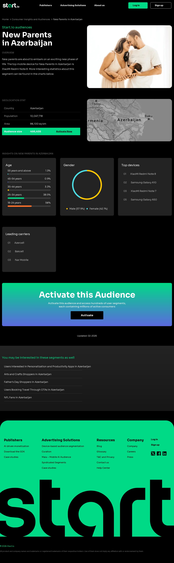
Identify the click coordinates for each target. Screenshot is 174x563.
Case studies (11, 457)
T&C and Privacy (105, 457)
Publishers (46, 5)
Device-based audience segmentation (63, 446)
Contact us (103, 462)
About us (99, 5)
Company (134, 440)
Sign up (159, 5)
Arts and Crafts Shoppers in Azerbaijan (28, 374)
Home (5, 19)
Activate (87, 315)
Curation (46, 451)
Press (130, 457)
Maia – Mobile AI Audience (56, 457)
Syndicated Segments (54, 462)
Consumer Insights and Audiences (31, 19)
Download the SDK (14, 451)
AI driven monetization (16, 446)
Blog (99, 446)
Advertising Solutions (73, 5)
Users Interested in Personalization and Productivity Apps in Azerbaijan (47, 366)
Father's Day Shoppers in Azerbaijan (26, 381)
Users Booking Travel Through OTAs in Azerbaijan (34, 389)
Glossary (101, 451)
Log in (136, 5)
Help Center (103, 468)
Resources (106, 440)
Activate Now (64, 131)
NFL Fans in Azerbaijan (18, 397)
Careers (131, 451)
